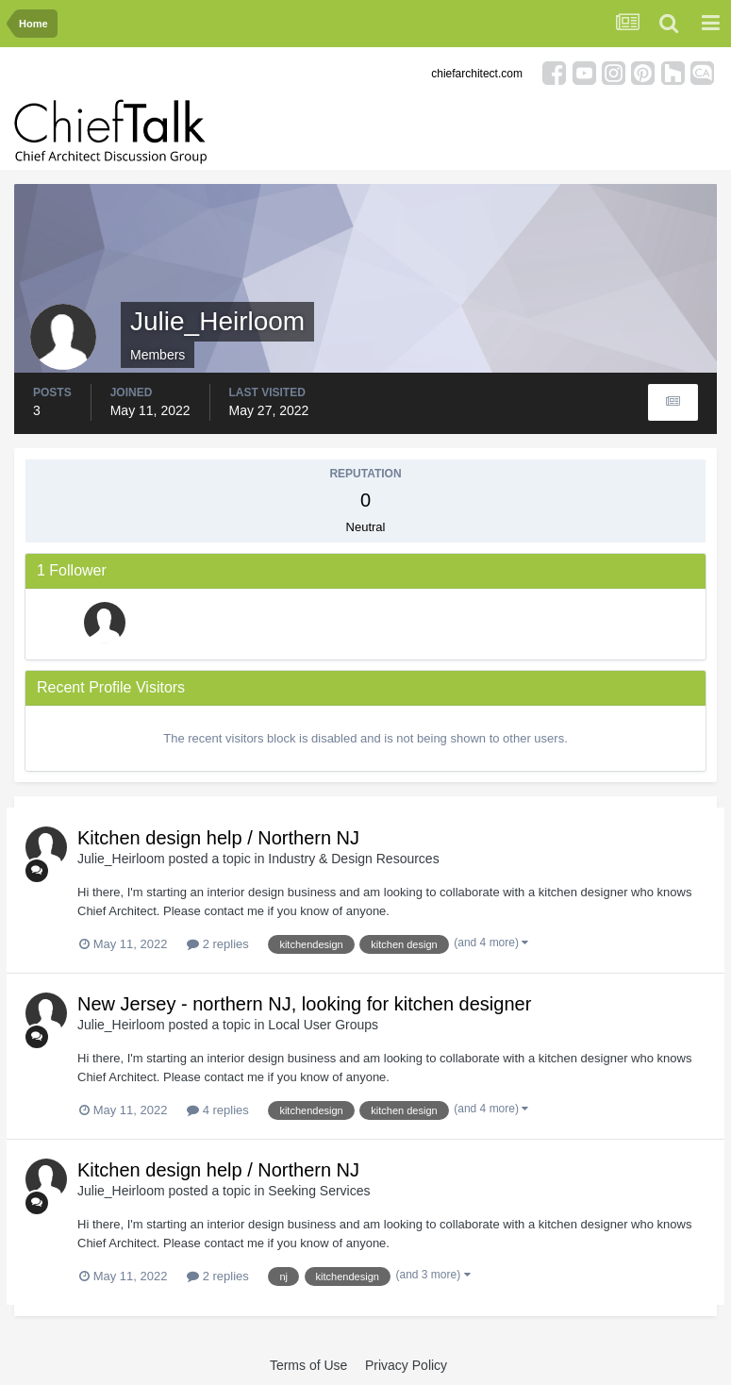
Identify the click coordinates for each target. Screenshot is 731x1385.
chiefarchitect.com (477, 73)
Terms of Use (308, 1365)
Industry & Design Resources (353, 858)
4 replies (218, 1110)
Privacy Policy (406, 1365)
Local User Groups (323, 1024)
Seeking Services (319, 1190)
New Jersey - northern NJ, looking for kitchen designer (304, 1003)
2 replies (218, 944)
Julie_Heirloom (121, 858)
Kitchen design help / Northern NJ (218, 837)
